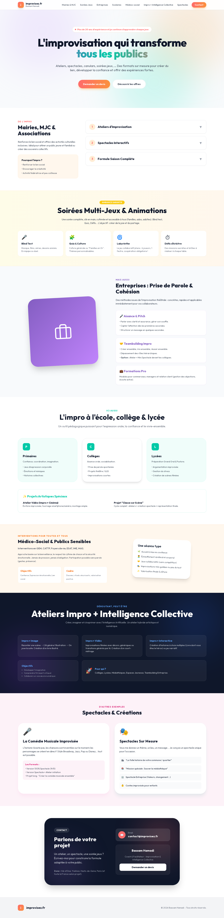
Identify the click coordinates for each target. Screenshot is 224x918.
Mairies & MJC (69, 4)
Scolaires (116, 4)
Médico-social (133, 4)
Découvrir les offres (129, 84)
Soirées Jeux (86, 4)
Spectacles (182, 4)
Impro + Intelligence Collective (158, 4)
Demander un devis (94, 84)
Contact (199, 4)
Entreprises (102, 4)
